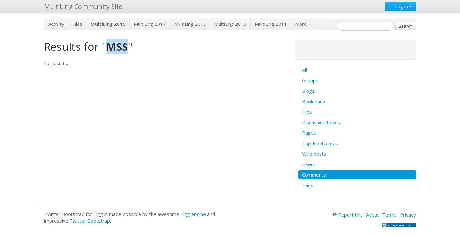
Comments (314, 174)
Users (308, 164)
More (303, 24)
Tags (307, 185)
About (372, 214)
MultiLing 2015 (190, 24)
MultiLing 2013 (230, 24)
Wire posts (314, 154)
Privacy (408, 214)
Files (77, 24)
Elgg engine (193, 214)
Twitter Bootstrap (90, 221)
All (304, 70)
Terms (389, 214)
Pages (309, 133)
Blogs (308, 91)
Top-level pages (320, 143)
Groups (310, 80)
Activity (56, 24)
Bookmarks (314, 101)
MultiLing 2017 (150, 24)
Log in (400, 6)
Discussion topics (321, 122)
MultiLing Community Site (83, 6)
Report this (347, 214)
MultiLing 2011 (271, 24)
